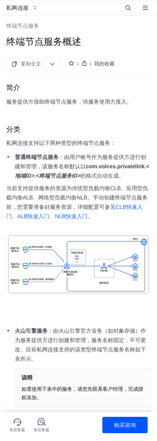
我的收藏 (104, 64)
